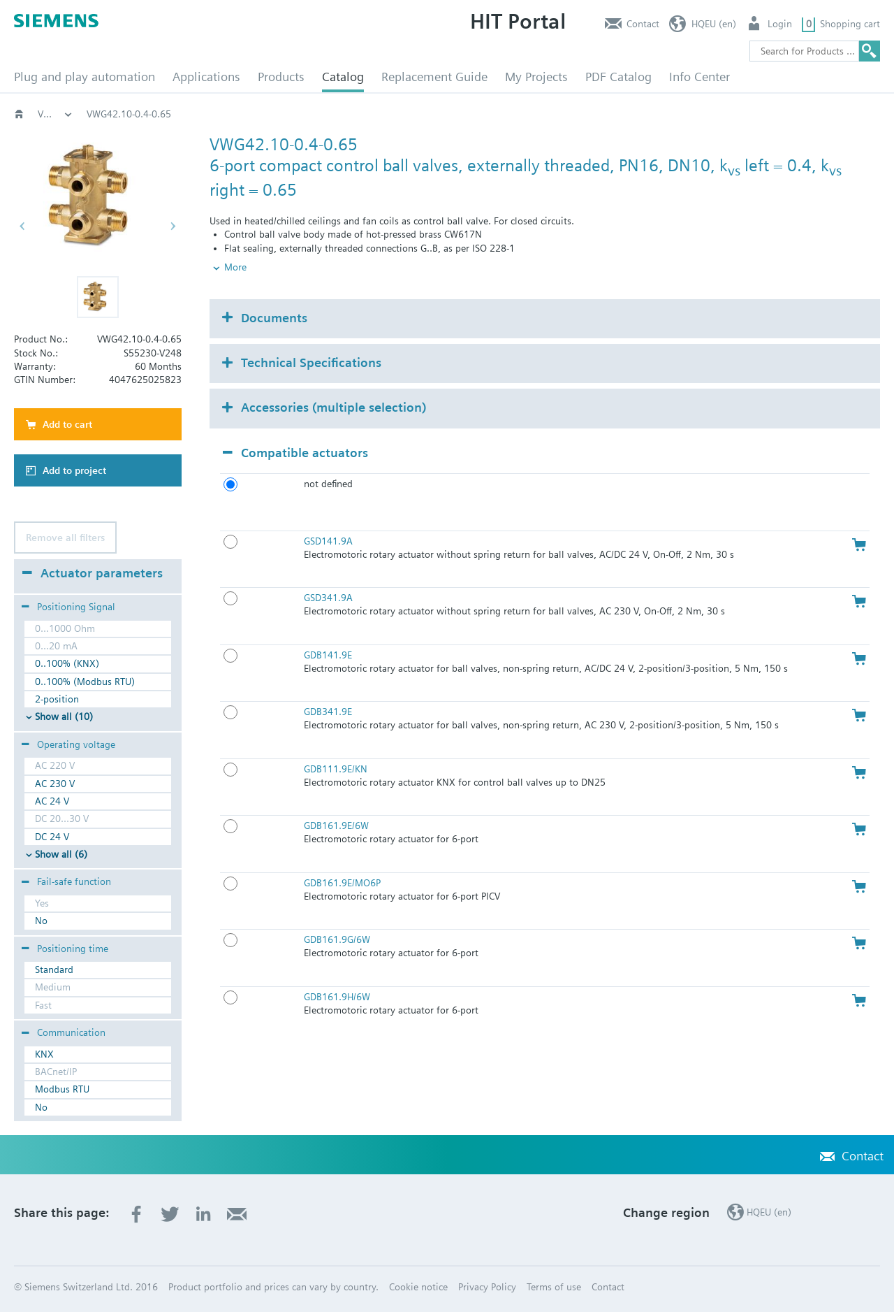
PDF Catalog (618, 76)
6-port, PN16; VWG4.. (564, 114)
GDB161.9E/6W (336, 825)
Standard (54, 969)
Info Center (699, 76)
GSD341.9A (328, 597)
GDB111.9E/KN (335, 768)
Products (281, 76)
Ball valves (467, 114)
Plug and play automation (84, 76)
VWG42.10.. (664, 114)
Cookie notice (418, 1286)
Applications (206, 76)
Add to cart (67, 424)
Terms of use (554, 1286)
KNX (44, 1054)
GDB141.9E (328, 655)
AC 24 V (52, 801)
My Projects (536, 76)
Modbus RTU (62, 1089)
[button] (98, 297)
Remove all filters (65, 537)
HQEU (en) (713, 23)
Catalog (343, 76)
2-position (57, 699)
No (41, 920)
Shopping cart (850, 23)
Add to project (74, 470)
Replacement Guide (434, 76)
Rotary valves (387, 114)
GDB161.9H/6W (337, 996)
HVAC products (55, 114)
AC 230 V (55, 783)
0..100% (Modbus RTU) (85, 681)
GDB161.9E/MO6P (342, 882)
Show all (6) (61, 854)
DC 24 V (52, 836)
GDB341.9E (328, 711)
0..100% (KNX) (67, 663)
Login (780, 23)
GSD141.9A (328, 541)
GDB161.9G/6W (337, 939)
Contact (642, 23)
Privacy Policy (487, 1286)
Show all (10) (64, 716)
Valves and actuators (285, 114)
